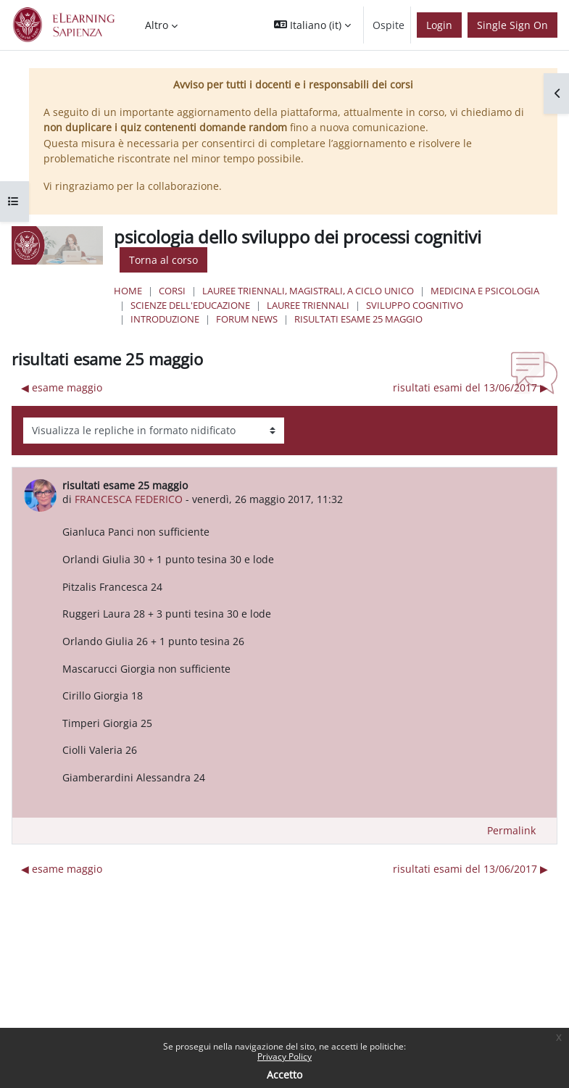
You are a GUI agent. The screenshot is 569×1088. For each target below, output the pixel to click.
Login (439, 25)
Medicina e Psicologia (485, 290)
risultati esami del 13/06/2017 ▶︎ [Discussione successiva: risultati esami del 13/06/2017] (470, 387)
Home (128, 290)
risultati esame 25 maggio (358, 318)
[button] (312, 25)
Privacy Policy (284, 1056)
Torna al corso (163, 260)
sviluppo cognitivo (414, 305)
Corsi (172, 290)
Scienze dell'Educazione (190, 305)
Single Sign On (512, 25)
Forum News (247, 318)
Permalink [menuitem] (511, 830)
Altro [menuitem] (156, 25)
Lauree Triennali (308, 305)
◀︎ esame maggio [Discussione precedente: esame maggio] (61, 387)
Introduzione (164, 318)
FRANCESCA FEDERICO (129, 499)
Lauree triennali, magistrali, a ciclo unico (308, 290)
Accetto (284, 1074)
